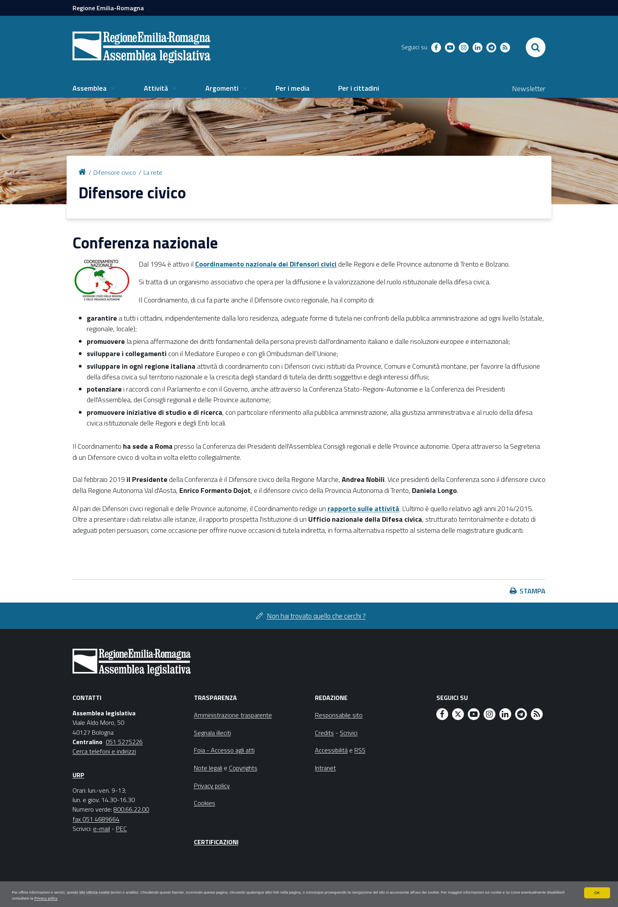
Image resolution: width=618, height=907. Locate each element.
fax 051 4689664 (96, 819)
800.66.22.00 (131, 809)
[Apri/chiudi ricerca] (535, 47)
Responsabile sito (339, 715)
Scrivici (348, 732)
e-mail (101, 828)
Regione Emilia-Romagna (108, 8)
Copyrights (243, 768)
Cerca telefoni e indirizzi (104, 751)
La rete (152, 172)
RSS (359, 750)
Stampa (532, 591)
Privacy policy (202, 897)
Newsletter (528, 88)
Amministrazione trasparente (233, 715)
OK (597, 890)
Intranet (325, 768)
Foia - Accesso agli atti (224, 750)
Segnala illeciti (212, 732)
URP (78, 775)
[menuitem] (94, 88)
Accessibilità (331, 750)
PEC (121, 828)
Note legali (208, 768)
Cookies (204, 803)
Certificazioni (216, 842)
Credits (324, 732)
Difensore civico (114, 172)
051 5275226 (124, 742)
